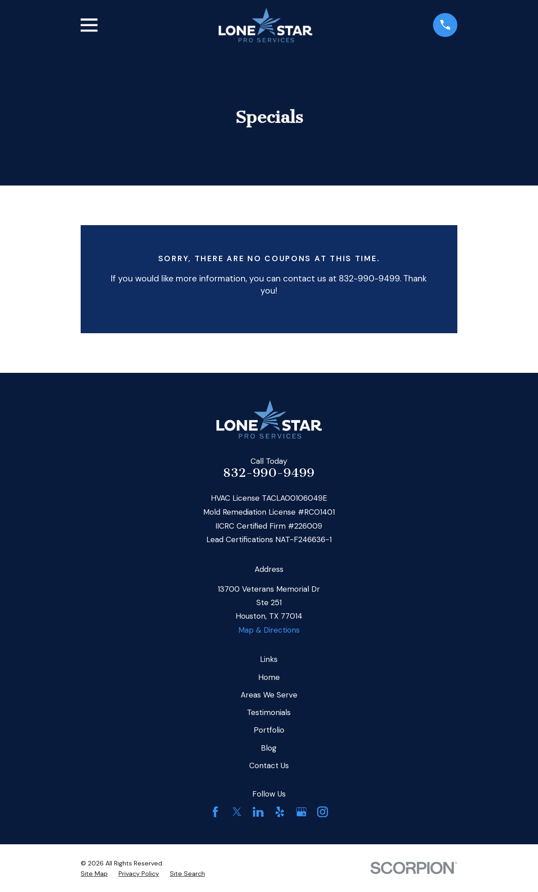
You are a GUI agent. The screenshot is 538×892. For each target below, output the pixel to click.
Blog (269, 748)
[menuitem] (94, 873)
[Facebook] (215, 811)
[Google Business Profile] (301, 811)
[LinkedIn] (258, 811)
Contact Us (269, 765)
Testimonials (269, 712)
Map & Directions (269, 630)
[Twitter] (237, 811)
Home (269, 677)
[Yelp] (279, 811)
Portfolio (269, 730)
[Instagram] (322, 811)
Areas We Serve (269, 695)
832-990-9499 (269, 473)
